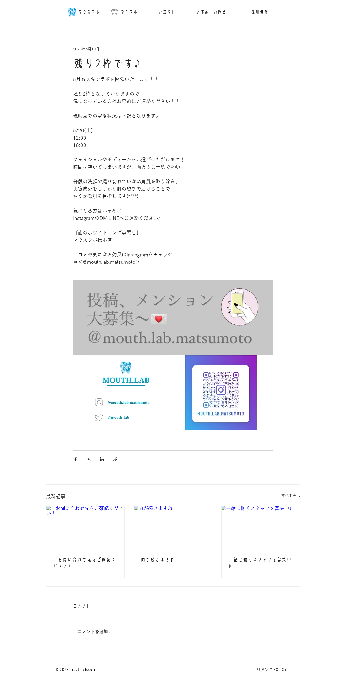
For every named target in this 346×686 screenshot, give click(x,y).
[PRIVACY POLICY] (271, 669)
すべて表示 (290, 495)
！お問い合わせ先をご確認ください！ (84, 562)
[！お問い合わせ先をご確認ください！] (85, 528)
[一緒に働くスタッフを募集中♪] (261, 528)
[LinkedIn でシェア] (102, 459)
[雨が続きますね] (173, 528)
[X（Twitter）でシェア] (88, 459)
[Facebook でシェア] (75, 459)
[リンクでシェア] (115, 459)
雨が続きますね (158, 559)
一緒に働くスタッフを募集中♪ (259, 562)
